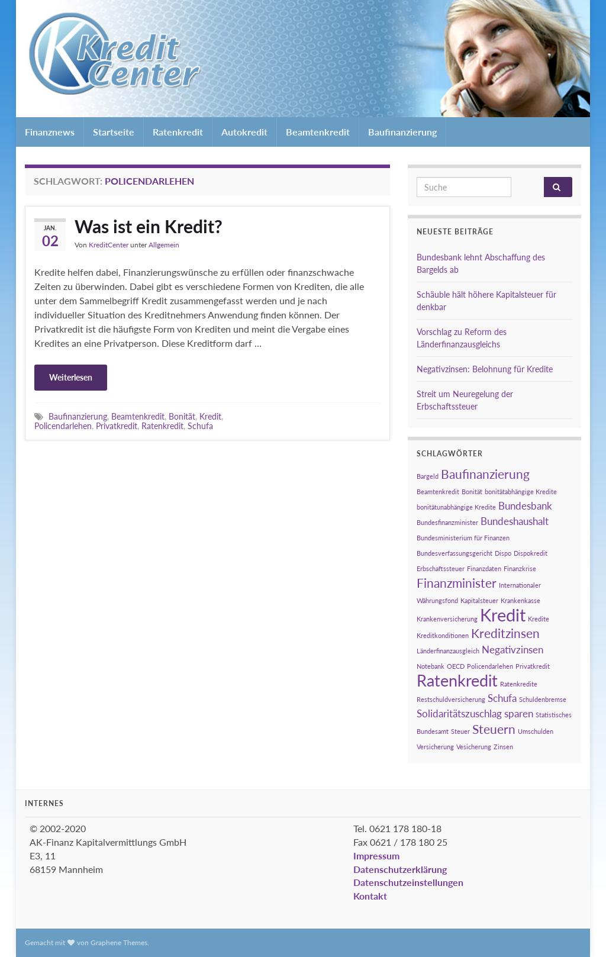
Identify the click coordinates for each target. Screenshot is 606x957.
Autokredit (244, 131)
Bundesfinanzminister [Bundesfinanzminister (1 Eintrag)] (447, 522)
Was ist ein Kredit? (149, 226)
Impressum (376, 855)
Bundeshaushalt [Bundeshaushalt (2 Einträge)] (515, 521)
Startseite (113, 131)
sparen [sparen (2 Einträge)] (518, 713)
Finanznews (50, 131)
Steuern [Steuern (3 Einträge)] (493, 728)
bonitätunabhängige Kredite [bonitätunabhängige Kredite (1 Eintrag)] (456, 507)
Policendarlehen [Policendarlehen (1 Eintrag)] (490, 666)
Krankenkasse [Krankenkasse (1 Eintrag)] (520, 600)
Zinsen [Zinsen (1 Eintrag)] (503, 746)
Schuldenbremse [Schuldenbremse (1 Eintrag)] (542, 699)
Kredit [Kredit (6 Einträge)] (503, 614)
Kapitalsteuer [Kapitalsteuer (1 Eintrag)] (479, 600)
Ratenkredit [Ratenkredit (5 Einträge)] (457, 680)
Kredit (210, 416)
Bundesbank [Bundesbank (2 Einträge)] (525, 506)
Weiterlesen (70, 377)
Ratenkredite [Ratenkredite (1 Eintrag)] (518, 684)
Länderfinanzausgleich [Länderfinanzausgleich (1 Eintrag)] (448, 651)
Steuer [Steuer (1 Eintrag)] (460, 731)
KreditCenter (108, 244)
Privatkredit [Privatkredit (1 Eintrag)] (532, 666)
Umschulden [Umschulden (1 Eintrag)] (535, 731)
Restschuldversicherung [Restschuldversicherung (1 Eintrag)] (451, 699)
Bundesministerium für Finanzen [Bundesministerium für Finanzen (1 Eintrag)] (463, 538)
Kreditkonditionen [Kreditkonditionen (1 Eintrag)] (443, 635)
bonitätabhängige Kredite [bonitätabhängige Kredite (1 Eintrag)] (521, 491)
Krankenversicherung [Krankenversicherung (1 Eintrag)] (447, 619)
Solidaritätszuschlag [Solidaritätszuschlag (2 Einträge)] (459, 713)
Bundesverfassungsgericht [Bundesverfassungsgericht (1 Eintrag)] (454, 553)
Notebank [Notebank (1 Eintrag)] (430, 666)
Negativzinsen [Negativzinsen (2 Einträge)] (512, 649)
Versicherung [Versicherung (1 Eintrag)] (435, 746)
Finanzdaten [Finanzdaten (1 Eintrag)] (484, 568)
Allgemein (164, 244)
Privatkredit (116, 426)
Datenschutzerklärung (400, 869)
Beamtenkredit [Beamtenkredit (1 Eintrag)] (438, 491)
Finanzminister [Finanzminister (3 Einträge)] (457, 582)
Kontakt (370, 895)
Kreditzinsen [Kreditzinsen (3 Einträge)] (505, 633)
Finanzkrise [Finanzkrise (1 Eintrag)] (520, 568)
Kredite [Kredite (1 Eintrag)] (538, 619)
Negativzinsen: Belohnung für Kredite (485, 369)
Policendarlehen (63, 426)
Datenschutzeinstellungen (408, 882)
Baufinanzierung (402, 131)
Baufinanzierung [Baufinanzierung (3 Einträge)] (485, 473)
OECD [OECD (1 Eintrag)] (456, 666)
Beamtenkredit (318, 131)
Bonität (182, 416)
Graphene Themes (119, 942)
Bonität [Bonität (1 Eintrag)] (472, 491)
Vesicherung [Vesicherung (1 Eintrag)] (473, 746)
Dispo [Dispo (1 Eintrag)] (503, 553)
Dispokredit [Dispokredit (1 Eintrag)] (530, 553)
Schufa (200, 426)
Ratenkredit (178, 131)
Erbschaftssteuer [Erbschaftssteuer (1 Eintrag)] (441, 568)
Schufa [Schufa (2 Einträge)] (502, 698)
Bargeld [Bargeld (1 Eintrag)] (428, 476)
